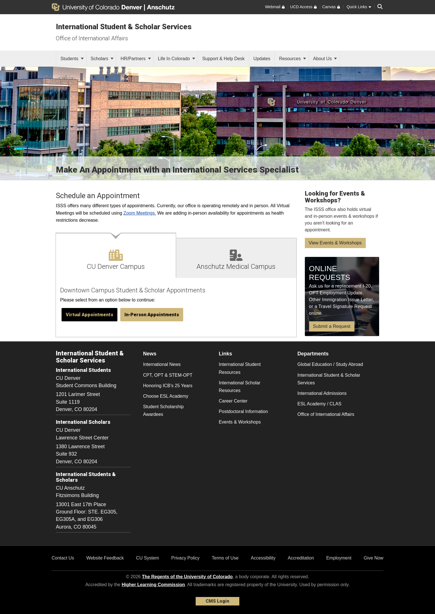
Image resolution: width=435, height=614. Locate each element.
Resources (292, 58)
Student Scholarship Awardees (163, 410)
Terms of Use (225, 558)
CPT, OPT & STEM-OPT (168, 375)
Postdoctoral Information (243, 411)
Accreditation (301, 558)
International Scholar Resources (239, 386)
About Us (325, 58)
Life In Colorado (176, 58)
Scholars (102, 58)
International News (162, 364)
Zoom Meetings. (139, 213)
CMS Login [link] (217, 601)
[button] (89, 315)
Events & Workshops (240, 422)
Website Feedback (105, 558)
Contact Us (63, 558)
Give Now (373, 558)
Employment (338, 558)
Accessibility (263, 558)
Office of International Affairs (92, 38)
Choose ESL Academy (166, 396)
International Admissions (322, 393)
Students (72, 58)
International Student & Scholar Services (124, 26)
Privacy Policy (185, 558)
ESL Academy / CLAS (319, 403)
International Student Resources (240, 368)
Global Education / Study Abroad (330, 364)
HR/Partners (136, 58)
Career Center (233, 401)
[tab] (116, 255)
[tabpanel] (176, 307)
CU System (147, 558)
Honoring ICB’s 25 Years (168, 385)
